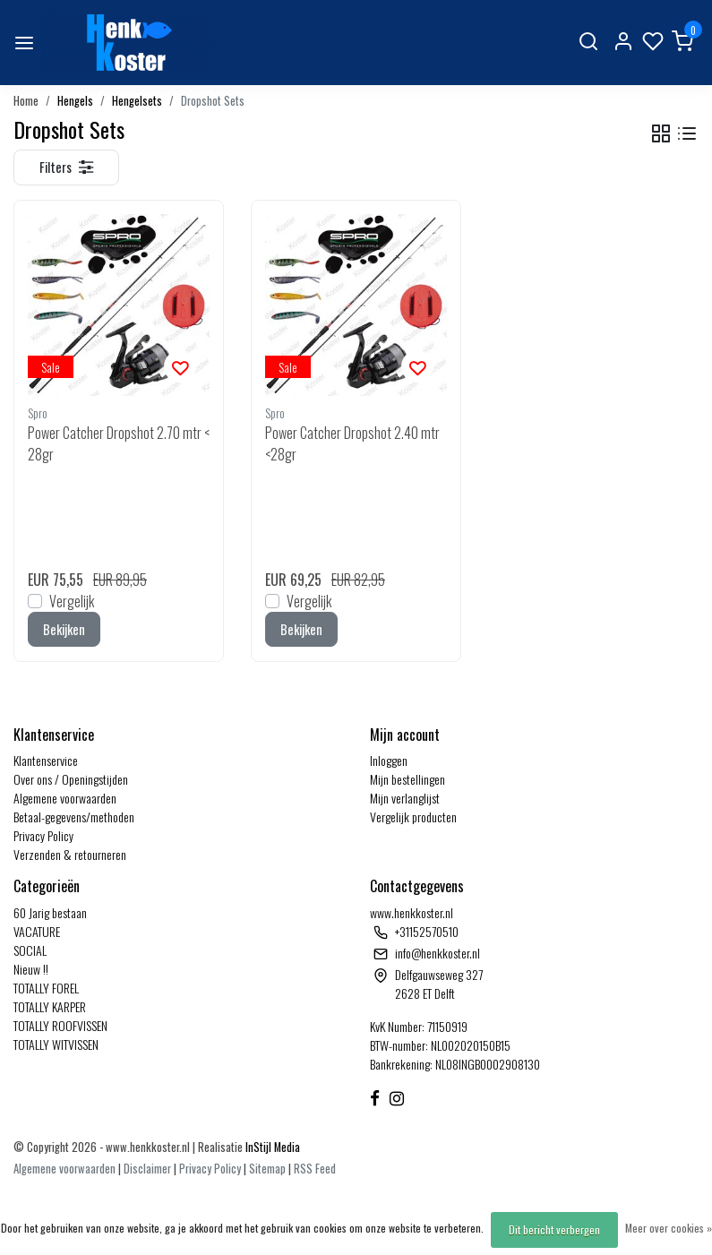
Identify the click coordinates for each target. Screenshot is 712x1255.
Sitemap (267, 1168)
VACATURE (36, 931)
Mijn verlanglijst (405, 797)
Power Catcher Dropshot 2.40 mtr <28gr (352, 443)
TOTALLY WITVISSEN (56, 1044)
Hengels (75, 100)
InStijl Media (271, 1147)
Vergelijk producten (413, 816)
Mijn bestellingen (407, 778)
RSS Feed (315, 1168)
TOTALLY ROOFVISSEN (60, 1025)
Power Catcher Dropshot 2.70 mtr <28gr (119, 443)
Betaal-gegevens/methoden (73, 816)
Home (26, 100)
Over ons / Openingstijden (70, 778)
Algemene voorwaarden (64, 797)
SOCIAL (30, 950)
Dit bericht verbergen (554, 1229)
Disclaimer (147, 1168)
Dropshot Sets (212, 100)
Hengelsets (137, 100)
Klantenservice (45, 760)
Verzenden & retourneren (69, 854)
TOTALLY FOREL (46, 987)
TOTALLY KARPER (49, 1006)
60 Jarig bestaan (50, 912)
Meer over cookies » (668, 1227)
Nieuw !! (30, 968)
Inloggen (388, 760)
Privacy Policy (43, 835)
